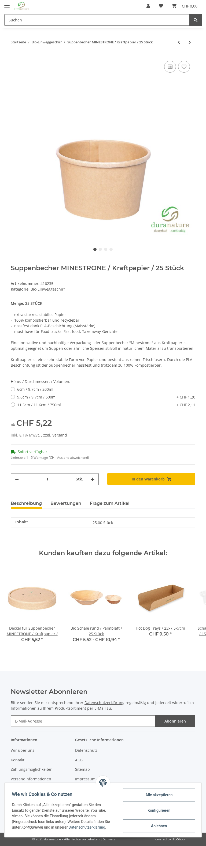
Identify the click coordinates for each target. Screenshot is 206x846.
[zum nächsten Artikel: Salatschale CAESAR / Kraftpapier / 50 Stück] (189, 42)
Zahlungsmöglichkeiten (32, 769)
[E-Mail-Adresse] (83, 721)
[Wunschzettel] (160, 6)
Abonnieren (175, 721)
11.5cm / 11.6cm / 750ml (106, 405)
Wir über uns (22, 750)
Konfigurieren (157, 810)
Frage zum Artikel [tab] (110, 503)
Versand (59, 435)
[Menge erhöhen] (92, 479)
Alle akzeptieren (157, 795)
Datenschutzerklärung (104, 702)
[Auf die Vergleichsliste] (170, 67)
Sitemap (82, 769)
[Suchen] (97, 20)
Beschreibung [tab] (26, 503)
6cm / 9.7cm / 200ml (35, 389)
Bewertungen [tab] (65, 503)
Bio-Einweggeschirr (48, 289)
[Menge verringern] (17, 479)
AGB (79, 759)
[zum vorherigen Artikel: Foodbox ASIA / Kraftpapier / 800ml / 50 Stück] (178, 42)
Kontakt (17, 759)
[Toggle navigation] (7, 3)
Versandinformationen (31, 778)
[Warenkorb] (184, 6)
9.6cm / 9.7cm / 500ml (106, 397)
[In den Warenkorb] (151, 479)
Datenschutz (86, 750)
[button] (148, 6)
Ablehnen (157, 826)
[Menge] (47, 479)
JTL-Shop (178, 839)
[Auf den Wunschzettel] (184, 67)
